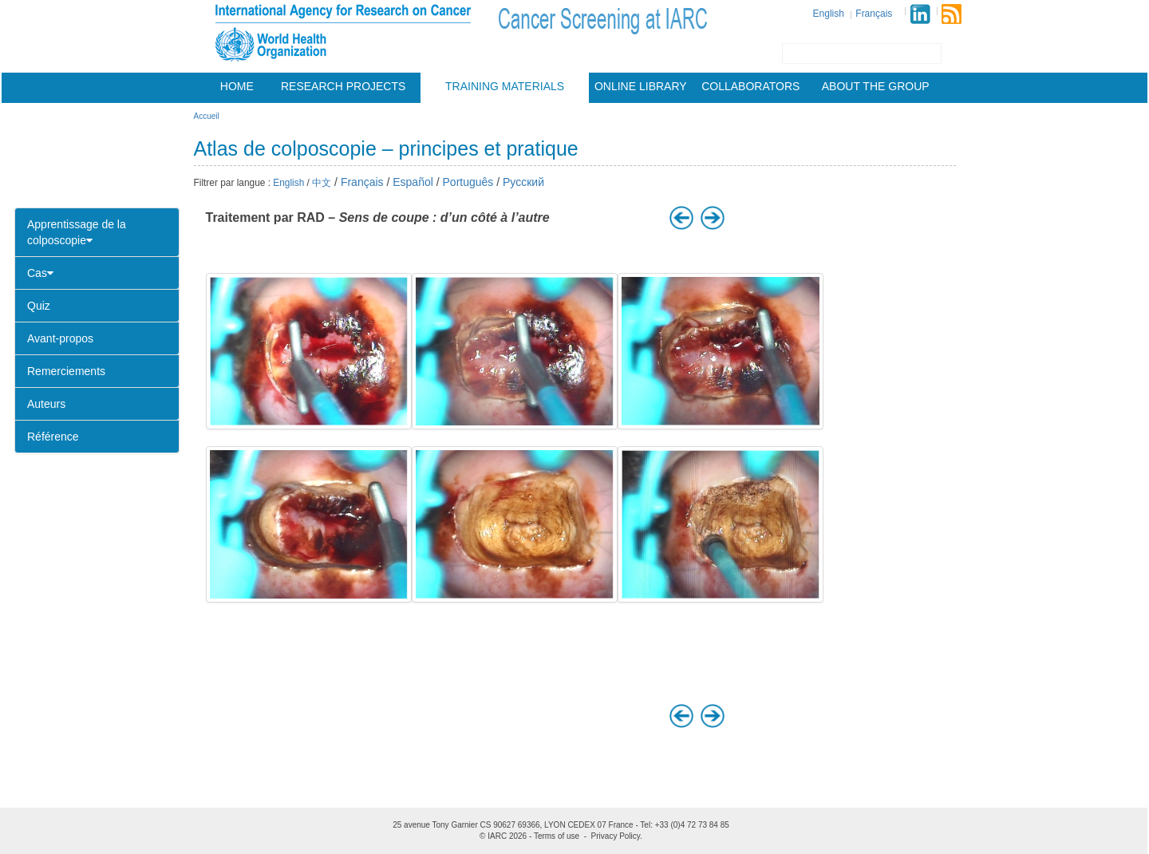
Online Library (640, 86)
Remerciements (66, 371)
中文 (321, 182)
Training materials (504, 86)
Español (413, 182)
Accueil (206, 116)
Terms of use (556, 836)
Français (873, 13)
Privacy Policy (616, 836)
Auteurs (46, 403)
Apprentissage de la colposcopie (76, 232)
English (828, 13)
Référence (53, 436)
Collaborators (750, 86)
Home (237, 86)
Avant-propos (60, 338)
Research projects (343, 86)
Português (468, 182)
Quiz (38, 305)
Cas (40, 273)
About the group (876, 86)
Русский (523, 182)
